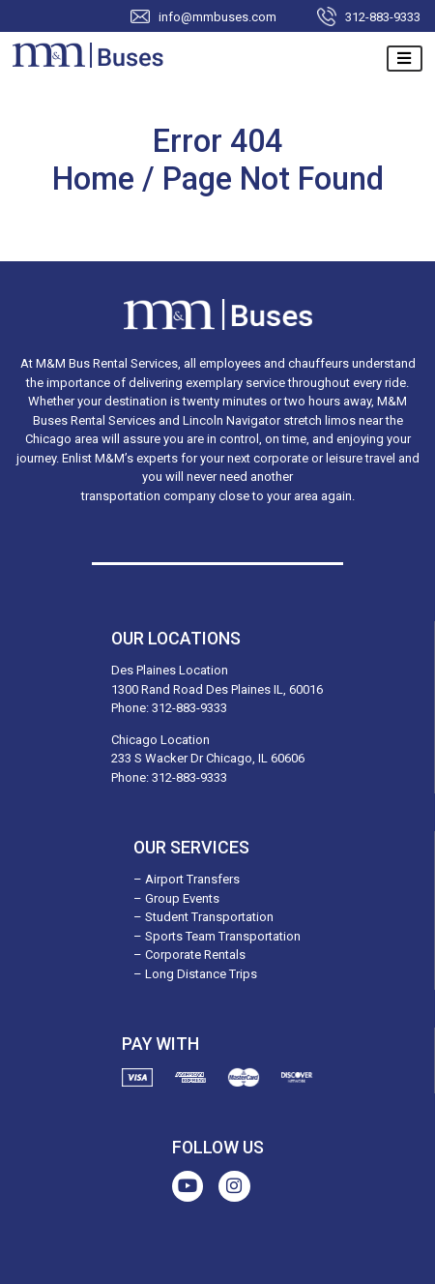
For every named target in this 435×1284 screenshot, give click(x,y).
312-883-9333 (382, 16)
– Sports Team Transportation (217, 936)
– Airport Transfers (186, 879)
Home (97, 179)
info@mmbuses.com (217, 16)
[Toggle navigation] (405, 59)
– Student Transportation (203, 917)
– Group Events (176, 898)
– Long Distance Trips (195, 974)
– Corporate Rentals (189, 954)
